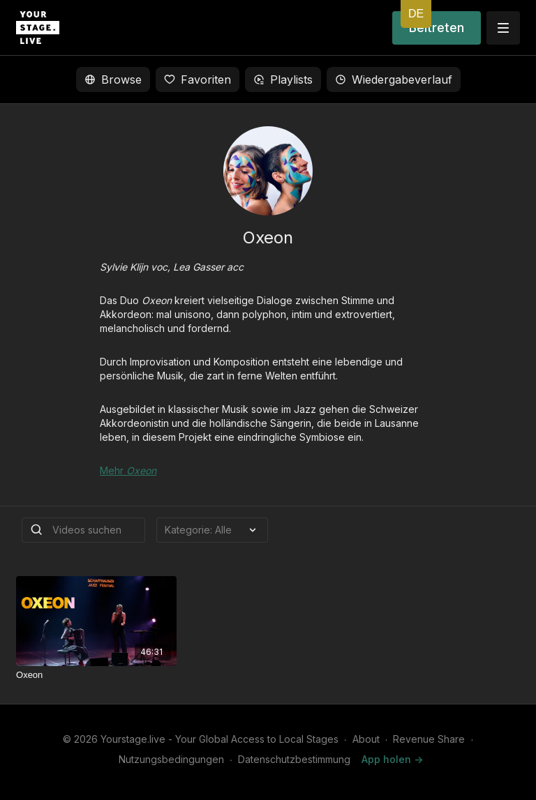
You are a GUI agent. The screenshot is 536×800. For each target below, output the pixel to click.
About (366, 739)
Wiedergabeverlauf (393, 79)
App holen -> (392, 759)
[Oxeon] (96, 675)
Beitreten (436, 27)
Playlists (283, 79)
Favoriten (197, 79)
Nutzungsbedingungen (171, 759)
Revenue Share (429, 739)
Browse (113, 79)
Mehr (128, 470)
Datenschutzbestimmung (294, 759)
